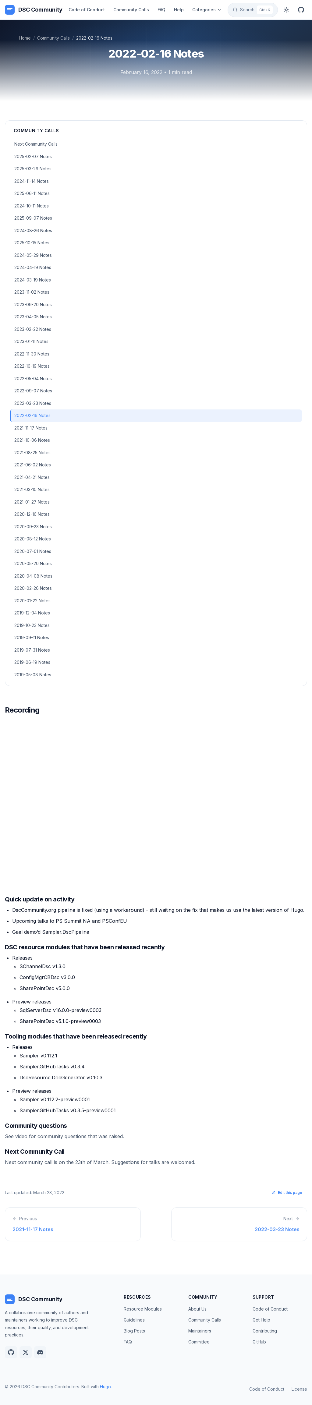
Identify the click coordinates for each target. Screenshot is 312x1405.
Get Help (261, 1319)
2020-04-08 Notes (33, 576)
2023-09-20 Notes (33, 304)
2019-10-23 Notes (32, 625)
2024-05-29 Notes (33, 255)
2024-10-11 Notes (31, 205)
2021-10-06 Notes (32, 440)
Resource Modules (143, 1308)
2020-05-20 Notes (33, 563)
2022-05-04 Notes (33, 378)
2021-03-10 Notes (32, 489)
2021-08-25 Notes (32, 452)
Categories (207, 9)
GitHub (259, 1341)
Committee (199, 1341)
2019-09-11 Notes (31, 637)
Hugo (105, 1386)
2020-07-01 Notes (32, 551)
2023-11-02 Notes (31, 292)
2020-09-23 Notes (33, 526)
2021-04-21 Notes (32, 477)
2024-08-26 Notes (33, 230)
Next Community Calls (36, 144)
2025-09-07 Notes (33, 218)
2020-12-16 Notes (32, 514)
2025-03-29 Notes (32, 168)
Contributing (265, 1330)
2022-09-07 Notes (33, 390)
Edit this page (287, 1192)
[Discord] (40, 1352)
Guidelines (134, 1319)
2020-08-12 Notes (32, 538)
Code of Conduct (87, 9)
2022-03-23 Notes (32, 403)
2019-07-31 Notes (32, 650)
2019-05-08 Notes (32, 674)
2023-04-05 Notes (33, 316)
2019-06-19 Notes (32, 662)
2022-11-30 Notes (31, 353)
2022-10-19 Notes (32, 366)
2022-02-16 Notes (32, 415)
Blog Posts (134, 1330)
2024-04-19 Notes (32, 267)
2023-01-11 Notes (31, 341)
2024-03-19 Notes (32, 279)
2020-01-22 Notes (32, 600)
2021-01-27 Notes (32, 501)
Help (179, 9)
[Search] (253, 10)
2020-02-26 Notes (33, 588)
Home (25, 38)
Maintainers (199, 1330)
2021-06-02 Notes (32, 464)
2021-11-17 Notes (31, 427)
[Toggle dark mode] (286, 10)
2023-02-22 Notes (32, 329)
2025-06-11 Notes (32, 193)
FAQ (161, 9)
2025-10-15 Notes (31, 242)
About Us (197, 1308)
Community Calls (131, 9)
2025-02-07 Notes (33, 156)
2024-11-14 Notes (31, 181)
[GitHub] (301, 10)
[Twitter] (26, 1352)
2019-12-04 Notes (32, 612)
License (299, 1389)
